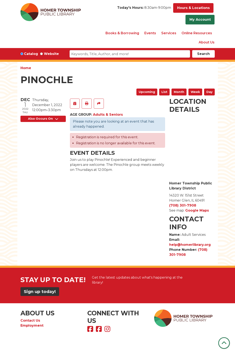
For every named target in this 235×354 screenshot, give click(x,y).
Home (25, 68)
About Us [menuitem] (207, 42)
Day (209, 92)
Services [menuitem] (168, 33)
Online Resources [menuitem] (197, 33)
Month (179, 92)
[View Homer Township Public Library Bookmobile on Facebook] (99, 330)
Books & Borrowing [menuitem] (122, 33)
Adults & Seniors (108, 115)
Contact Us (30, 320)
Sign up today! (40, 291)
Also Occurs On (43, 119)
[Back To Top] (224, 343)
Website (51, 54)
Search (203, 54)
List (164, 92)
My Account (200, 20)
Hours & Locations (193, 8)
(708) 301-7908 (182, 205)
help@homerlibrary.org (190, 245)
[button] (144, 9)
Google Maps (197, 210)
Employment (31, 325)
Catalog (31, 54)
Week (195, 92)
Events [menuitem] (150, 33)
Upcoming (147, 92)
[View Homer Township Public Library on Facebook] (90, 330)
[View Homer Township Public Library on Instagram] (107, 330)
